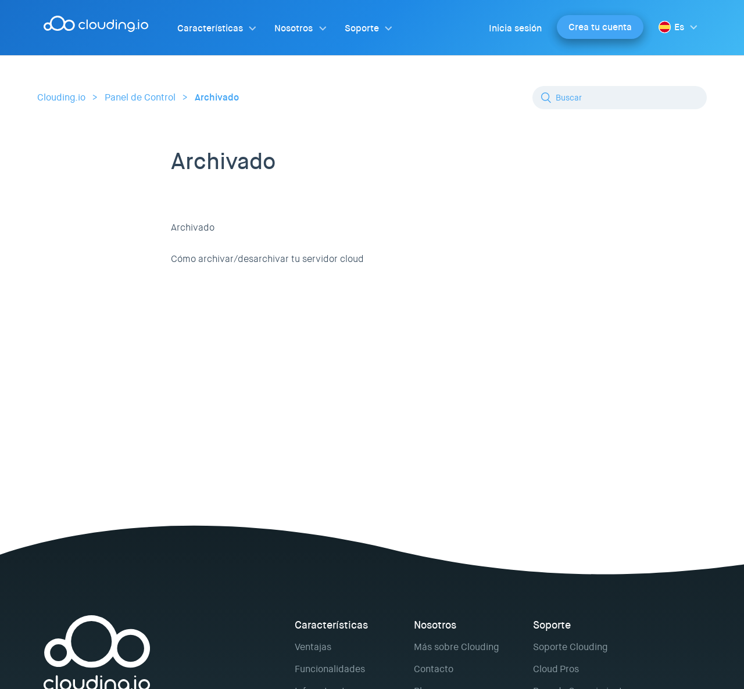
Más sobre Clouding (456, 647)
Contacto (433, 669)
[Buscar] (619, 97)
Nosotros (293, 28)
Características (210, 28)
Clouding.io (61, 97)
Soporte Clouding (570, 647)
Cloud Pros (556, 669)
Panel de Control (140, 97)
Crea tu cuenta (600, 27)
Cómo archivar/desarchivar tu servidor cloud (267, 259)
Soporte (362, 28)
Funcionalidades (330, 669)
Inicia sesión (515, 28)
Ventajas (313, 647)
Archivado (217, 97)
